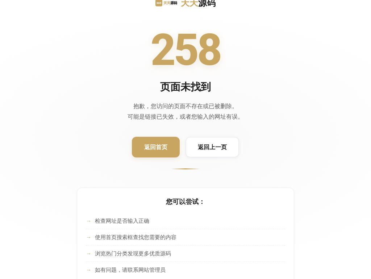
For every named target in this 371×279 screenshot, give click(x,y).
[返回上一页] (212, 147)
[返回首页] (156, 147)
